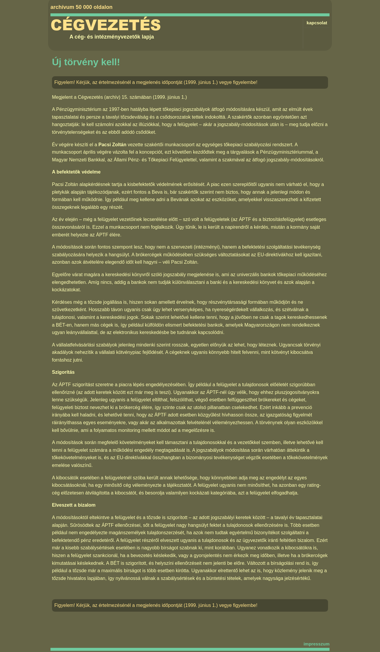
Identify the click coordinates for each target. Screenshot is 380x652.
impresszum (316, 643)
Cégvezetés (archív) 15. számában (114, 97)
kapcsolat (317, 22)
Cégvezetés (105, 25)
